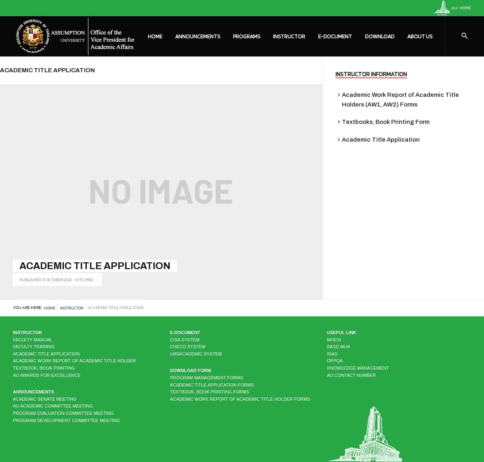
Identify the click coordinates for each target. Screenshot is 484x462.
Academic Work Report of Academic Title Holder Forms (240, 399)
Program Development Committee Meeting (66, 420)
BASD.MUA (338, 346)
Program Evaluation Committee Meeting (63, 413)
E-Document (335, 36)
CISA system (184, 339)
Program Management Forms (206, 377)
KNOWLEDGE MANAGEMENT (358, 368)
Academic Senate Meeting (44, 399)
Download (379, 36)
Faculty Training (34, 346)
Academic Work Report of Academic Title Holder (74, 360)
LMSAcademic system (196, 353)
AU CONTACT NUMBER (351, 375)
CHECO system (187, 346)
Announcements (197, 36)
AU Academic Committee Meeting (53, 405)
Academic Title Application (94, 266)
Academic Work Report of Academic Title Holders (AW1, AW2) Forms (400, 100)
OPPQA (335, 360)
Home (155, 36)
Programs (246, 36)
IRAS (332, 353)
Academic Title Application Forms (212, 385)
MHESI (334, 339)
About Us (419, 36)
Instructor (289, 36)
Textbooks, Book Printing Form (386, 122)
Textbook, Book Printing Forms (209, 391)
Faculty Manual (32, 339)
